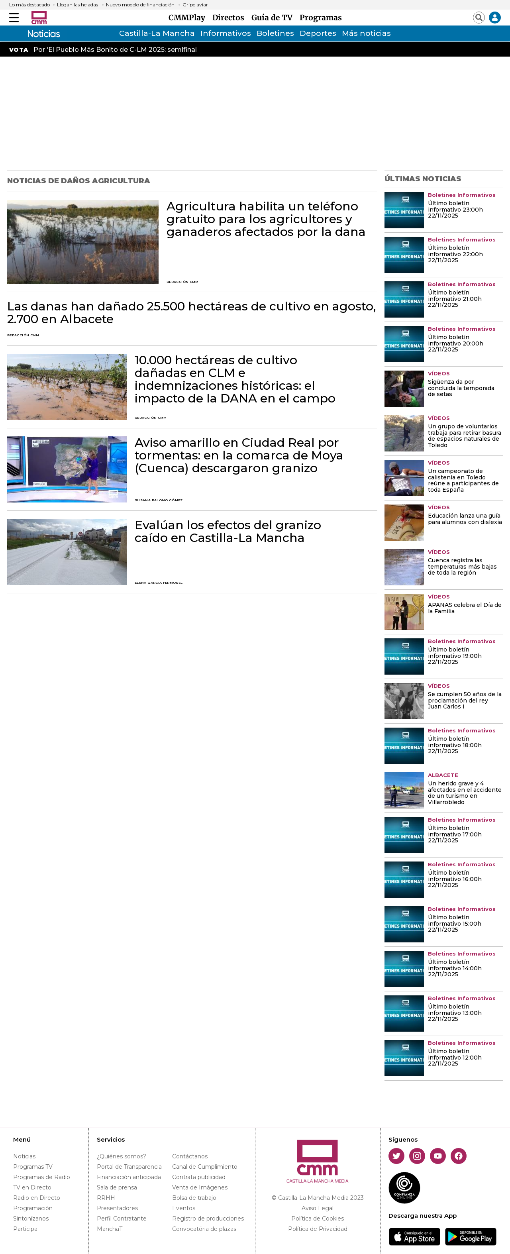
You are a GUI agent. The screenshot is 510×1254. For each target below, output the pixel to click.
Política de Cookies (317, 1218)
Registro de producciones (208, 1218)
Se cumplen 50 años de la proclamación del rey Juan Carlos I (465, 700)
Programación (33, 1208)
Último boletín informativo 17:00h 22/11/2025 (455, 834)
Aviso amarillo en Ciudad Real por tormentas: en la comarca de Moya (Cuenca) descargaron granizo (239, 455)
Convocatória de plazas (204, 1228)
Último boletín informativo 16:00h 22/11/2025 (455, 879)
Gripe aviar (195, 5)
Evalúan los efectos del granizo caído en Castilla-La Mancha (228, 531)
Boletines (275, 33)
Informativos (225, 33)
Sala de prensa (117, 1187)
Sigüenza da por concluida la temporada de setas (461, 388)
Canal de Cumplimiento (204, 1166)
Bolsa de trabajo (194, 1197)
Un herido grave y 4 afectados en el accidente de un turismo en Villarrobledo (465, 793)
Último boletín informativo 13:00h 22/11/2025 (455, 1013)
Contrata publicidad (199, 1177)
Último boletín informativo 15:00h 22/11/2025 (454, 924)
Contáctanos (190, 1156)
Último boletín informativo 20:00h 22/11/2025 (455, 343)
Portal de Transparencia (129, 1166)
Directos (230, 17)
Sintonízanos (31, 1218)
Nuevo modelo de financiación (140, 5)
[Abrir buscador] (479, 18)
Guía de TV (273, 17)
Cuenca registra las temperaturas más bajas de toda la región (462, 567)
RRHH (106, 1197)
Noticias (24, 1156)
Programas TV (33, 1166)
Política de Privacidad (317, 1228)
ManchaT (109, 1228)
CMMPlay (189, 17)
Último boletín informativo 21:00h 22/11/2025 (455, 299)
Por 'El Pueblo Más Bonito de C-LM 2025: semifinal (115, 49)
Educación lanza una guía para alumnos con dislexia (465, 519)
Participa (25, 1228)
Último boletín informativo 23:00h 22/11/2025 (455, 210)
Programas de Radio (41, 1177)
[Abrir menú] (14, 18)
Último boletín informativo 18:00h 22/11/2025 (455, 745)
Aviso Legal (317, 1208)
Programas (321, 17)
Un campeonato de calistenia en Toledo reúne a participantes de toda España (463, 481)
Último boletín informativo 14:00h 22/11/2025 (455, 968)
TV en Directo (32, 1187)
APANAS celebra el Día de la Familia (465, 608)
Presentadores (117, 1208)
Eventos (183, 1208)
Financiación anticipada (129, 1177)
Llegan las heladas (77, 5)
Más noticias (366, 33)
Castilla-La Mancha (157, 33)
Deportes (318, 33)
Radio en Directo (36, 1197)
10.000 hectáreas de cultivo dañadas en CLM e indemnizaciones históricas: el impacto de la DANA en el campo (235, 379)
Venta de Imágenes (200, 1187)
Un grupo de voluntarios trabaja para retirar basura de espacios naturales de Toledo (464, 436)
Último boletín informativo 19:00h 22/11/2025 (455, 656)
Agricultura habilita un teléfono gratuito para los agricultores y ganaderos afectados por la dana (266, 219)
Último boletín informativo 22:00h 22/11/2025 (455, 254)
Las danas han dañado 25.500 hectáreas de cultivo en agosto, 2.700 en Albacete (191, 313)
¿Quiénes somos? (121, 1156)
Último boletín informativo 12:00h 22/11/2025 (455, 1058)
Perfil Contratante (122, 1218)
